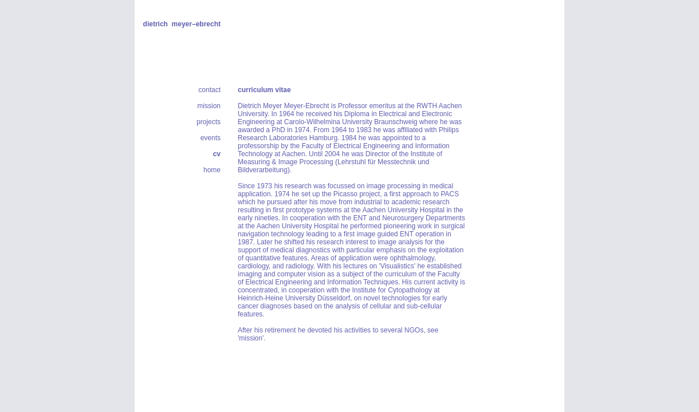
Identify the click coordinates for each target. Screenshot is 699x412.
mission (209, 106)
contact (209, 90)
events (211, 138)
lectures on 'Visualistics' (380, 266)
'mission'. (252, 338)
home (212, 170)
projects (209, 122)
